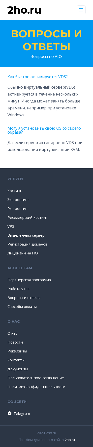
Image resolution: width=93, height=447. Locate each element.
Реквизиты (17, 350)
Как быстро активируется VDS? (37, 76)
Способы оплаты (22, 306)
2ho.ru (70, 439)
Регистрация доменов (27, 244)
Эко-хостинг (18, 199)
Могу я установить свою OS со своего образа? (44, 130)
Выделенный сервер (26, 235)
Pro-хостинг (18, 208)
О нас (12, 333)
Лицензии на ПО (22, 252)
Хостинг (14, 190)
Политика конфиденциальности (36, 386)
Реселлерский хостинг (27, 217)
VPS (10, 226)
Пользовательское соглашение (35, 377)
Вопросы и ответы (46, 40)
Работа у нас (18, 288)
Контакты (16, 359)
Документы (17, 368)
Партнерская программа (29, 279)
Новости (15, 342)
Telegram (18, 413)
